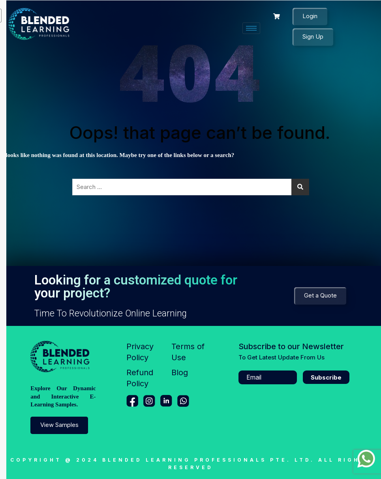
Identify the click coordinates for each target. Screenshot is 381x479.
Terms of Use (188, 352)
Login (309, 16)
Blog (179, 372)
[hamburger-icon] (251, 28)
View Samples (59, 425)
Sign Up (312, 36)
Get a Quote (320, 295)
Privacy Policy (140, 352)
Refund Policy (139, 378)
